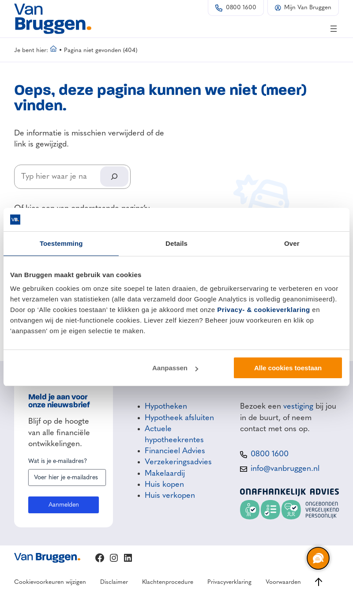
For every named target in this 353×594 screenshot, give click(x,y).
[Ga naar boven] (318, 581)
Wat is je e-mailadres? (57, 461)
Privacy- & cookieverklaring (263, 309)
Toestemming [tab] (61, 243)
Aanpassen (175, 368)
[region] (317, 558)
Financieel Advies (175, 451)
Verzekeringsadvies (178, 462)
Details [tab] (176, 243)
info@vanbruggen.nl (285, 469)
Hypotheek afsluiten (179, 418)
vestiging (298, 406)
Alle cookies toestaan (288, 368)
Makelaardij (165, 473)
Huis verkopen (170, 496)
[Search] (114, 176)
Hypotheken (166, 406)
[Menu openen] (333, 28)
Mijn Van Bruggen (307, 8)
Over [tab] (292, 243)
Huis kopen (164, 485)
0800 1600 (241, 8)
